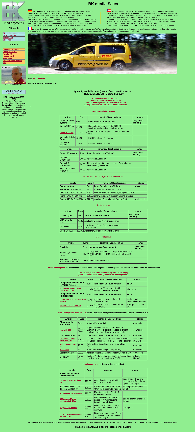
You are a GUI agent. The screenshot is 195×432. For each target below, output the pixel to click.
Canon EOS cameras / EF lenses (105, 99)
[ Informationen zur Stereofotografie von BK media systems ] (103, 274)
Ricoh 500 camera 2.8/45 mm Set (67, 340)
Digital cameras (103, 205)
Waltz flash (64, 350)
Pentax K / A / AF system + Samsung (106, 101)
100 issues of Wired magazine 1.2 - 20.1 (68, 400)
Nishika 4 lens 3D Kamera (70, 306)
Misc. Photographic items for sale (72, 313)
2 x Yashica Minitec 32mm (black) (70, 289)
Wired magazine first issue (71, 393)
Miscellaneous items (90, 364)
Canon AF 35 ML (66, 133)
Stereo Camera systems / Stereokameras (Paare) (106, 103)
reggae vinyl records (68, 408)
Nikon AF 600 (65, 330)
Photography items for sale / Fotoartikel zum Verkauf (105, 105)
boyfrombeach (39, 78)
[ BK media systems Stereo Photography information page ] (103, 273)
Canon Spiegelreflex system (103, 111)
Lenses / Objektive (103, 237)
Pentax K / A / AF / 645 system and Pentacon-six (103, 177)
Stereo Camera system (56, 268)
